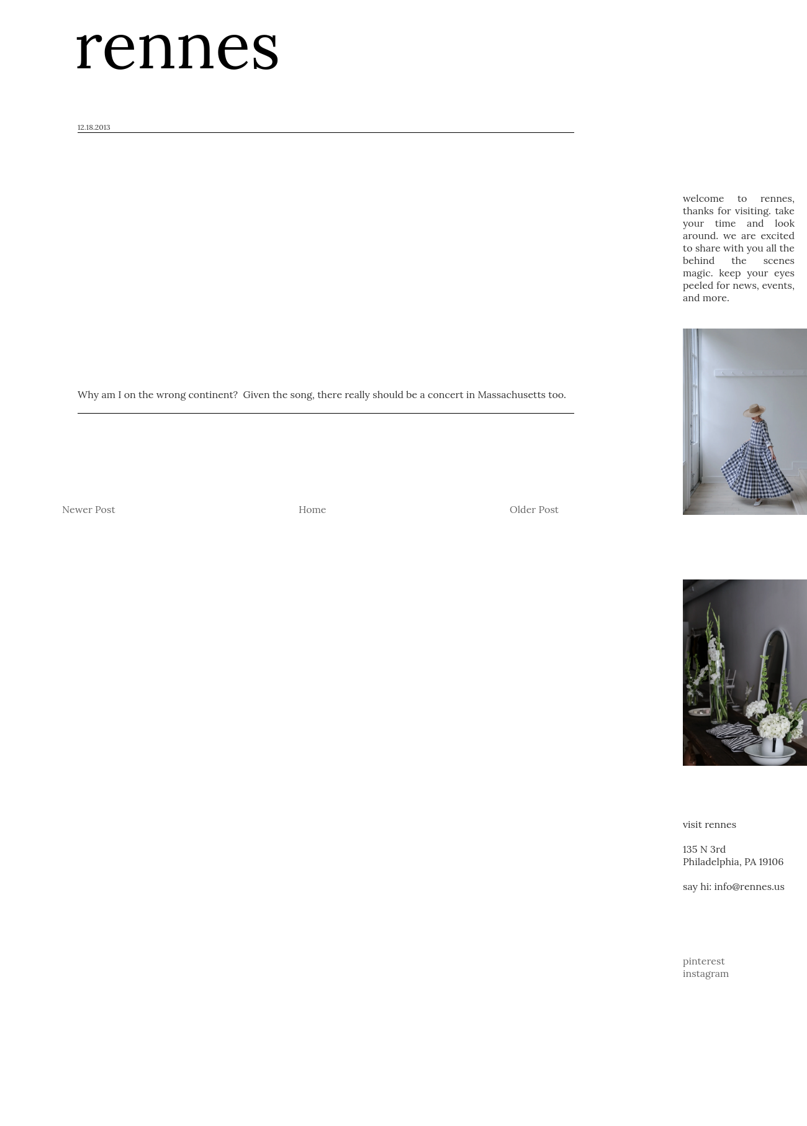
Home (312, 509)
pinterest (704, 961)
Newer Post (88, 509)
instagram (706, 973)
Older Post (534, 509)
